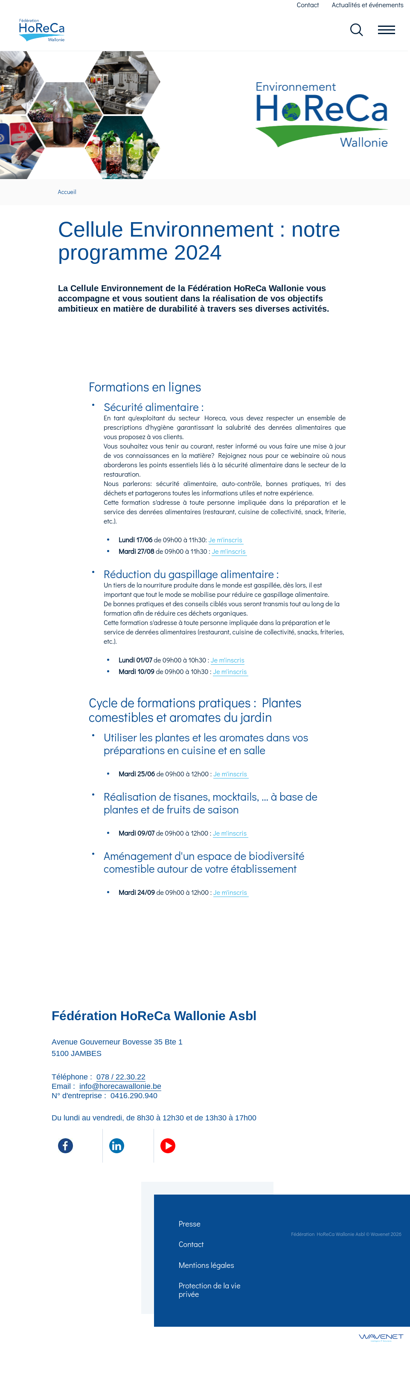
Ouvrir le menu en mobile (386, 31)
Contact (308, 4)
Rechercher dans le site (356, 31)
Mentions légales (207, 1270)
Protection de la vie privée (210, 1296)
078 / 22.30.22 (120, 1078)
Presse (190, 1226)
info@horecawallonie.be (120, 1087)
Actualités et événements (368, 4)
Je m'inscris (226, 540)
